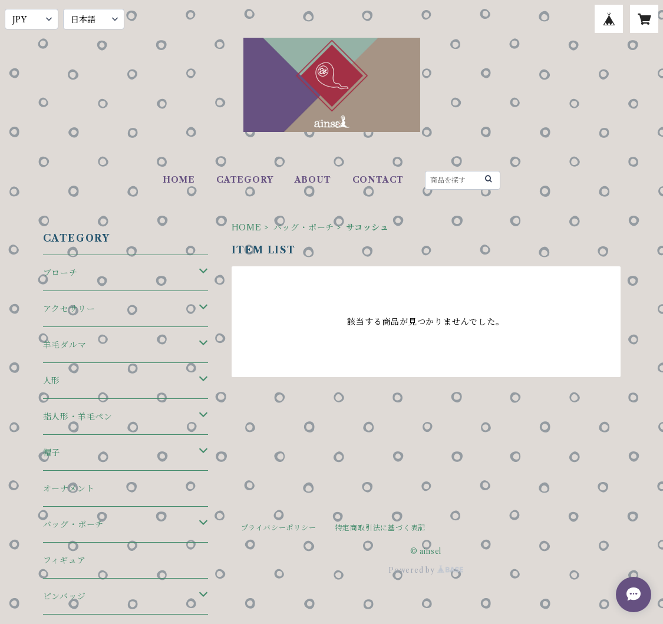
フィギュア (64, 560)
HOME (179, 179)
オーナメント (69, 488)
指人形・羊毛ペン (78, 416)
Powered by (425, 570)
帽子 (52, 452)
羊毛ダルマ (65, 344)
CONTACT (378, 179)
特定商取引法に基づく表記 (380, 527)
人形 (52, 380)
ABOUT (313, 179)
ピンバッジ (64, 596)
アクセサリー (69, 308)
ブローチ (60, 273)
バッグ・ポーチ (304, 227)
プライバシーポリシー (278, 527)
